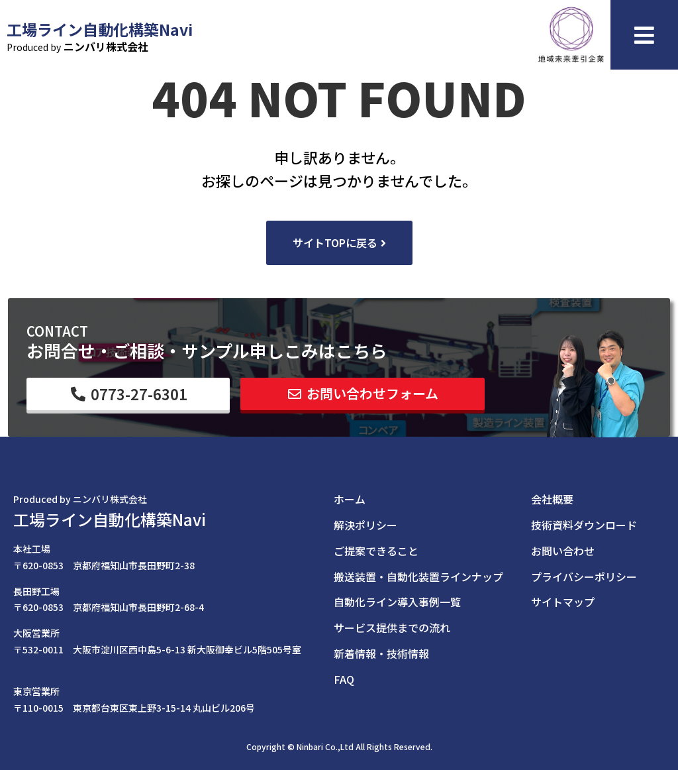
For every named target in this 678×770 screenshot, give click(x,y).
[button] (339, 243)
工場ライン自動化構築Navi (109, 519)
